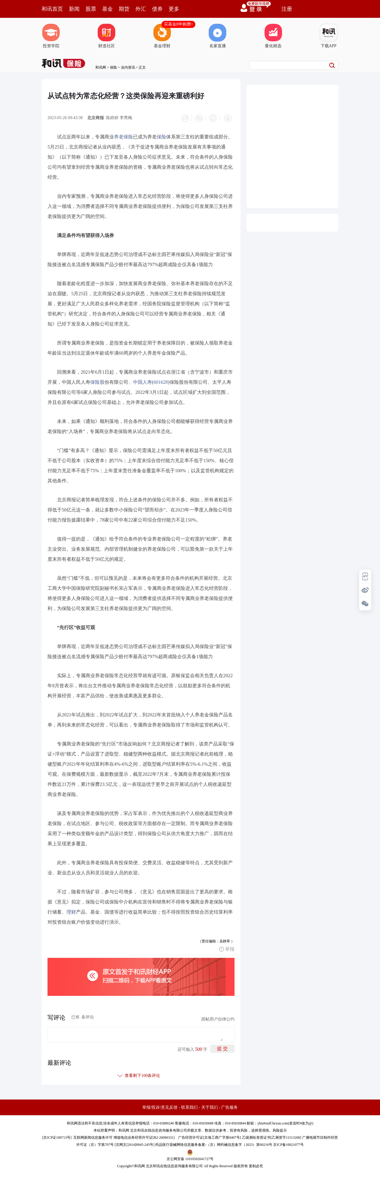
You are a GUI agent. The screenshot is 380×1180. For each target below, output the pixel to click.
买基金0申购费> (178, 24)
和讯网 (100, 67)
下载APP (329, 36)
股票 (91, 9)
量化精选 (273, 36)
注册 (286, 9)
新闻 (74, 9)
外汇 (140, 9)
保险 (113, 67)
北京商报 (95, 118)
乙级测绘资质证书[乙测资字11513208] (271, 1136)
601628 (160, 380)
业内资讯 (128, 67)
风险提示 (280, 1129)
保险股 (97, 380)
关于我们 (209, 1106)
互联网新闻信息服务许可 (93, 1136)
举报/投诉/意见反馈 (160, 1106)
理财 (71, 910)
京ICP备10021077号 (288, 1143)
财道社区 (106, 36)
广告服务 (229, 1106)
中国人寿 (142, 380)
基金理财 (162, 36)
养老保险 (123, 135)
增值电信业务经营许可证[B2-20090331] (144, 1136)
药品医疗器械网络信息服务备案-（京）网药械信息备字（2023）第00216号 (213, 1143)
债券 (157, 9)
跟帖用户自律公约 (218, 1018)
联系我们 (189, 1106)
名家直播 (218, 36)
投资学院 (51, 36)
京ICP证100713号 (56, 1136)
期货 (124, 9)
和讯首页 (52, 9)
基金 (107, 9)
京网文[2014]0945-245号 (134, 1143)
